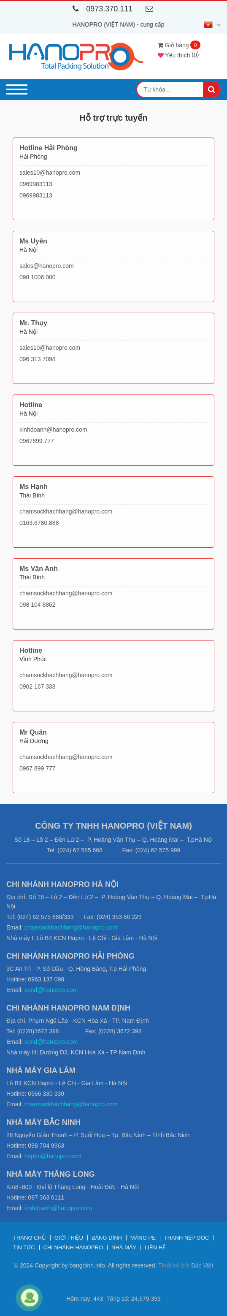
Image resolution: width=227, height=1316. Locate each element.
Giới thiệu (68, 1238)
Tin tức (24, 1247)
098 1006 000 (37, 277)
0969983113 (35, 184)
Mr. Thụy (33, 323)
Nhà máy (123, 1247)
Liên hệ (155, 1247)
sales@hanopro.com (46, 265)
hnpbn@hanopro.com (52, 1156)
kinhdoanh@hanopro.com (53, 429)
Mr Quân (33, 732)
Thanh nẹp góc (186, 1238)
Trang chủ (29, 1238)
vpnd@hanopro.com (51, 989)
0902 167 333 (37, 686)
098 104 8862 (37, 604)
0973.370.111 (100, 9)
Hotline (30, 404)
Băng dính (107, 1238)
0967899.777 (36, 441)
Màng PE (143, 1238)
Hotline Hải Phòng (48, 147)
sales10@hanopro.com (49, 172)
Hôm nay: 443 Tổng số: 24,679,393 (113, 1298)
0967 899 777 (37, 768)
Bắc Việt (202, 1265)
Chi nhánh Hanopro (73, 1247)
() (178, 54)
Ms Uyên (33, 241)
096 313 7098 (37, 359)
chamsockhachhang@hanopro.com (65, 511)
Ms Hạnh (33, 486)
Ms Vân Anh (38, 568)
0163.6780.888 (39, 522)
